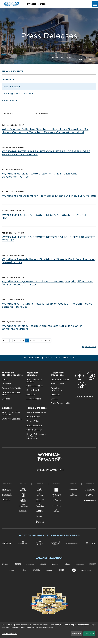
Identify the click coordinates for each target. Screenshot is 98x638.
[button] (95, 4)
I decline (77, 633)
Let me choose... (9, 634)
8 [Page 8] (20, 340)
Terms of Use (32, 421)
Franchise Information (56, 389)
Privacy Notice (33, 417)
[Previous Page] (4, 341)
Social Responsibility (60, 403)
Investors (55, 394)
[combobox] (16, 113)
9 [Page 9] (23, 340)
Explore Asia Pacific (11, 388)
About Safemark (34, 425)
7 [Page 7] (17, 340)
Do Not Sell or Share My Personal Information (36, 436)
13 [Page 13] (37, 340)
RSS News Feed (66, 358)
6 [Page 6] (14, 340)
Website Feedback (84, 397)
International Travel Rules (11, 393)
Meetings (30, 394)
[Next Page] (50, 341)
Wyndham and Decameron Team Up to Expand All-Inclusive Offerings (49, 195)
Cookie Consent (34, 430)
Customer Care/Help (12, 419)
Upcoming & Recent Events (16, 93)
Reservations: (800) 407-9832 (11, 413)
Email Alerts (8, 100)
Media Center (57, 384)
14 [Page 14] (41, 340)
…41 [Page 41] (45, 340)
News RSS (89, 346)
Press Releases (10, 86)
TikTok (82, 386)
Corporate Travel (34, 386)
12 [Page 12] (34, 340)
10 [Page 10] (27, 340)
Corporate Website (60, 379)
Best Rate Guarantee (36, 412)
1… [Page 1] (7, 340)
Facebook (79, 376)
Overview (7, 79)
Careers (54, 399)
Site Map (6, 399)
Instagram (91, 376)
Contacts (49, 358)
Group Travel (32, 390)
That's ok (89, 633)
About (5, 379)
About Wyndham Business (34, 380)
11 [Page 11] (30, 340)
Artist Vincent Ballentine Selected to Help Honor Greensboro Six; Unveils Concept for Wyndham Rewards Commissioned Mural (45, 131)
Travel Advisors (33, 399)
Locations (6, 384)
